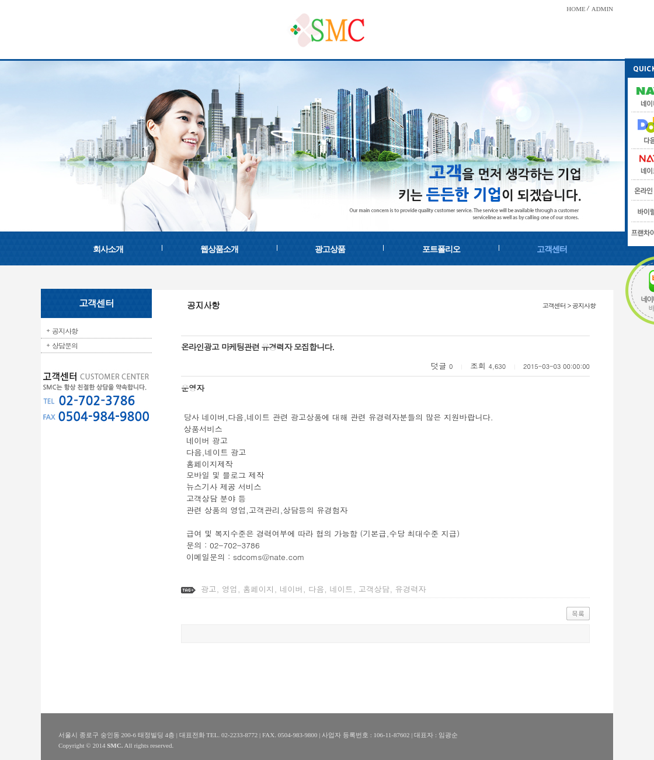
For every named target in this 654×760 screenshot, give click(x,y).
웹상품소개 (219, 249)
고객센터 (552, 249)
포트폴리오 (441, 249)
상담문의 (65, 345)
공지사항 (65, 331)
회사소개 (108, 249)
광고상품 (330, 249)
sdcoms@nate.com (268, 556)
